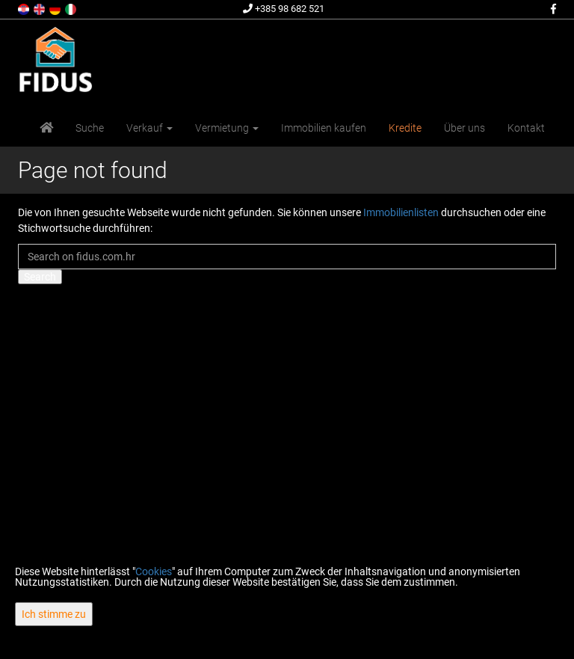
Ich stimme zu (54, 614)
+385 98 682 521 (283, 8)
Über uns (464, 128)
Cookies (153, 571)
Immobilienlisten (401, 212)
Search (40, 277)
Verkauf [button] (149, 128)
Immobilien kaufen (323, 128)
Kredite (405, 128)
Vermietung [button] (227, 128)
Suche (89, 128)
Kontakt (526, 128)
